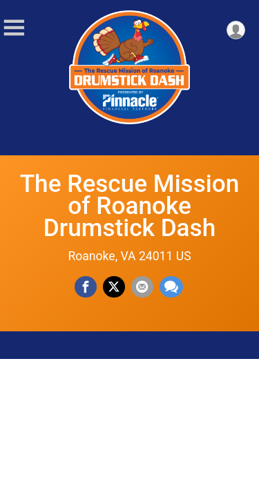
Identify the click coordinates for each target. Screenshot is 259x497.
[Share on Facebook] (86, 287)
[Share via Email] (142, 287)
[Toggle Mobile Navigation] (14, 28)
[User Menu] (236, 30)
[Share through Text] (171, 287)
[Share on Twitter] (114, 287)
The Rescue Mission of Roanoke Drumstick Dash (130, 205)
